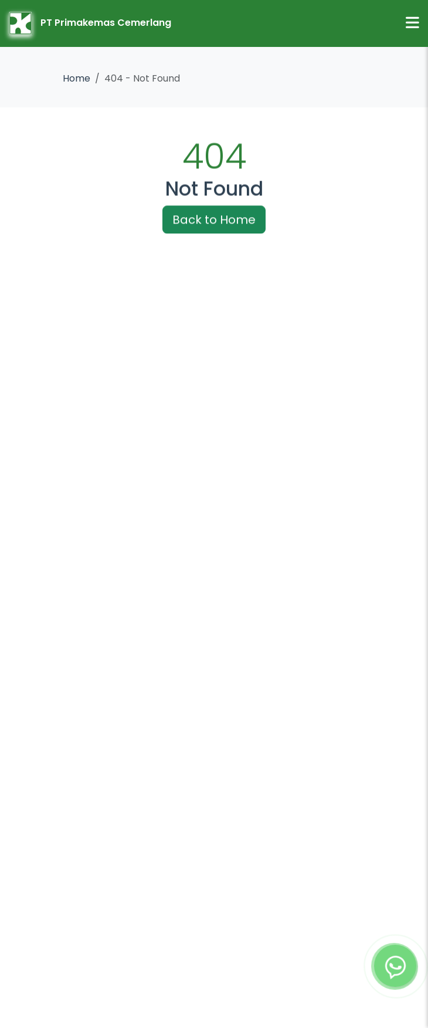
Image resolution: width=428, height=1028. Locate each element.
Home (76, 78)
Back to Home (214, 220)
